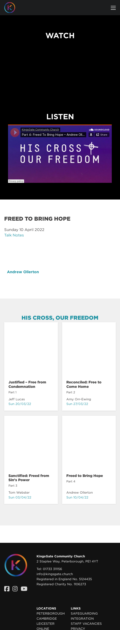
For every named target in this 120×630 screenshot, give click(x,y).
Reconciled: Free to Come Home (83, 384)
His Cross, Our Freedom (60, 317)
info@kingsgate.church (55, 574)
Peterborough (51, 613)
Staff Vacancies (86, 624)
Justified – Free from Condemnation (27, 384)
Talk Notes (14, 235)
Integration (82, 618)
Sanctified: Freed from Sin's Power (28, 478)
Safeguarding (84, 613)
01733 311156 (52, 569)
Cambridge (47, 618)
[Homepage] (13, 7)
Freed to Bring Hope (84, 476)
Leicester (46, 624)
